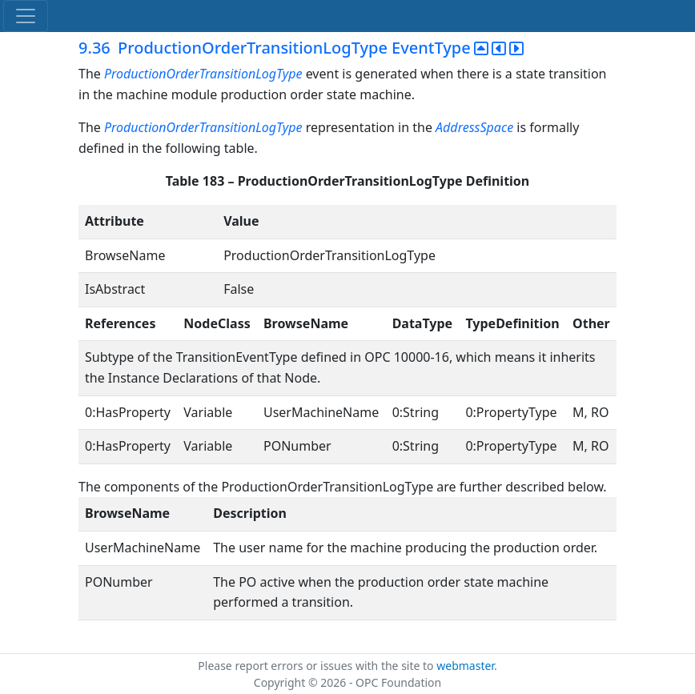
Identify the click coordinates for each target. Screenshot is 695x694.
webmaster (465, 665)
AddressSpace (474, 127)
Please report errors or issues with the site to (317, 665)
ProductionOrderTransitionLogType (203, 73)
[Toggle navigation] (25, 16)
